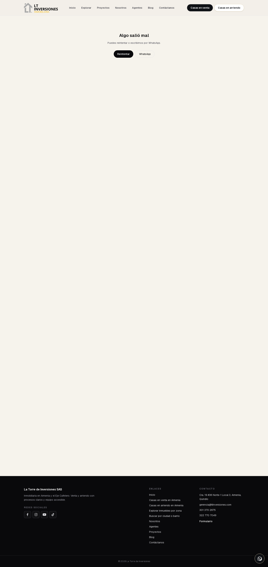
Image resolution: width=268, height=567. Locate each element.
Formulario (205, 521)
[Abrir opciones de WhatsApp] (259, 558)
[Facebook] (27, 514)
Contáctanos (166, 7)
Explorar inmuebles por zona (165, 510)
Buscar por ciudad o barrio (164, 516)
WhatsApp (145, 54)
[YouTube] (44, 514)
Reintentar (123, 54)
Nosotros (120, 7)
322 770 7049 (207, 515)
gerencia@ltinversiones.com (215, 504)
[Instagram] (35, 514)
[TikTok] (52, 514)
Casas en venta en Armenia (164, 500)
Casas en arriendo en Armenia (166, 505)
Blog (150, 7)
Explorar (86, 7)
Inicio (72, 7)
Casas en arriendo (229, 7)
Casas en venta (200, 7)
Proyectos (103, 7)
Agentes (137, 7)
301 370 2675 (207, 510)
